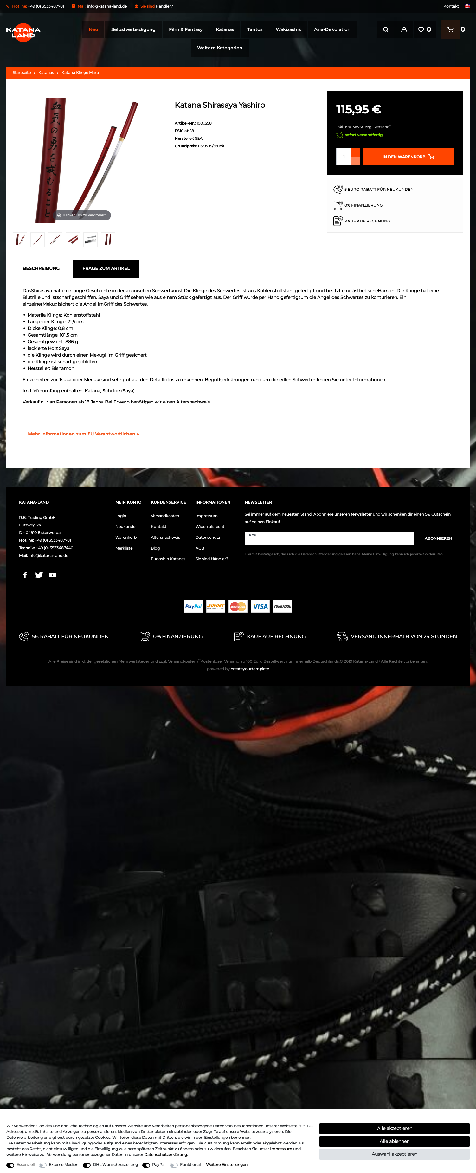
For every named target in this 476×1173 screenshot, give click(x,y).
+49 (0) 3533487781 (53, 540)
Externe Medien (63, 1164)
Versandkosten (165, 515)
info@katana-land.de (107, 6)
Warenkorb (126, 537)
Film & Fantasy (184, 29)
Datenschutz (208, 537)
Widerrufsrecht (210, 526)
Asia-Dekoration (330, 29)
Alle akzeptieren (394, 1128)
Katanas (223, 29)
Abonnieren (435, 538)
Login (120, 515)
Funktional (190, 1164)
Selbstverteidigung (132, 29)
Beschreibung (41, 268)
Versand (381, 127)
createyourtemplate (238, 669)
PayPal (158, 1164)
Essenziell (25, 1164)
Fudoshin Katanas (168, 559)
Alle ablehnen (394, 1141)
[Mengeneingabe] (343, 156)
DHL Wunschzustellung (115, 1164)
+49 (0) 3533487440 (54, 547)
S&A (199, 138)
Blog (155, 548)
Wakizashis (286, 29)
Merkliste (123, 548)
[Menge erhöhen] (355, 152)
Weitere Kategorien (218, 48)
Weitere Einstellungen (227, 1164)
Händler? (164, 6)
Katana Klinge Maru (80, 72)
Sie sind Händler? (212, 559)
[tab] (43, 269)
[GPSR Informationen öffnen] (81, 434)
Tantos (253, 29)
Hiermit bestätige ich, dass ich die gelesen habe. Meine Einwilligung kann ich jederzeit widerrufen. (344, 554)
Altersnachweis (165, 537)
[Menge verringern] (355, 161)
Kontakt (451, 6)
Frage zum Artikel (106, 268)
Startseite (22, 72)
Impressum (207, 515)
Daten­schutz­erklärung (165, 1154)
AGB (200, 548)
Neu (91, 29)
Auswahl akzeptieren (394, 1154)
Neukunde (125, 526)
